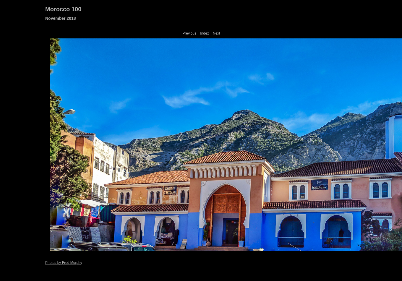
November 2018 (60, 18)
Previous (189, 33)
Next (216, 33)
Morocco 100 (63, 9)
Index (204, 33)
